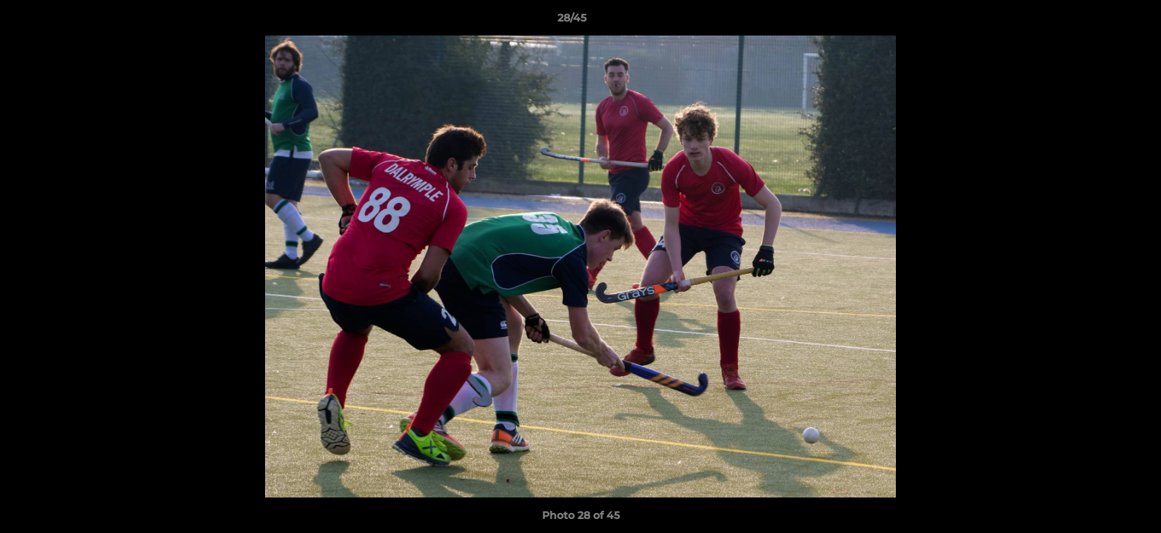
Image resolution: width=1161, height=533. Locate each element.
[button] (1099, 21)
